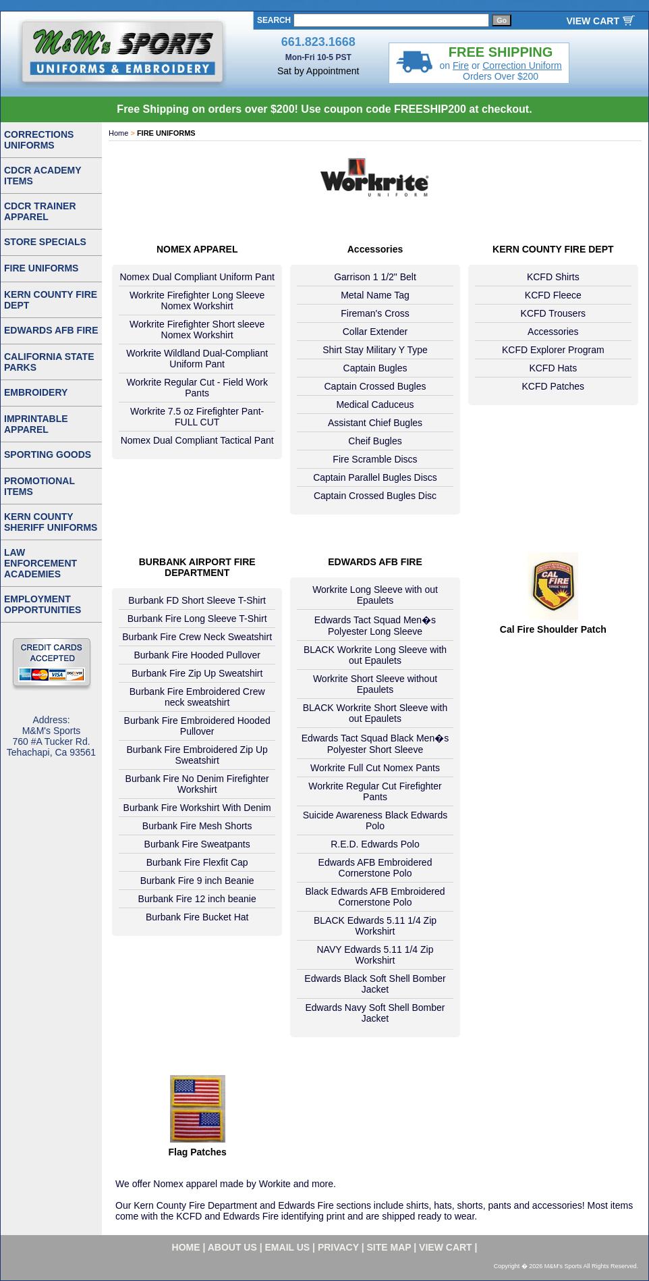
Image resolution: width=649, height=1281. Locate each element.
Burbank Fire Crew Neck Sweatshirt (197, 636)
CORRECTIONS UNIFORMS (39, 140)
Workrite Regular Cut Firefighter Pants (374, 791)
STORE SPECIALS (45, 241)
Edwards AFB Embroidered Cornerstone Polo (375, 868)
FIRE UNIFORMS (41, 268)
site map (389, 1247)
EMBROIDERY (35, 392)
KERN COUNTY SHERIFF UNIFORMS (50, 522)
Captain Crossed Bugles (375, 386)
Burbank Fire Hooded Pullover (197, 655)
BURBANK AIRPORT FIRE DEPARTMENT (197, 567)
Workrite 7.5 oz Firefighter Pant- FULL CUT (197, 416)
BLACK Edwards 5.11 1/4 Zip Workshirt (375, 926)
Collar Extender (375, 331)
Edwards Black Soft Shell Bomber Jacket (374, 984)
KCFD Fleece (553, 295)
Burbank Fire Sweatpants (197, 844)
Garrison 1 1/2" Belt (375, 276)
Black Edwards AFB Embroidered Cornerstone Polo (375, 897)
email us (287, 1247)
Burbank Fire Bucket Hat (197, 917)
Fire (461, 65)
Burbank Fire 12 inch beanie (197, 898)
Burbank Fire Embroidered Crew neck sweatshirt (197, 697)
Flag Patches (197, 1152)
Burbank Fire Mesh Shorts (197, 825)
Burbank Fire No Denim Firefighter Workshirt (197, 784)
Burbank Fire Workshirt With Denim (197, 807)
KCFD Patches (553, 386)
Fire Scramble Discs (375, 459)
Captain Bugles (375, 368)
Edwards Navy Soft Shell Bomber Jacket (375, 1013)
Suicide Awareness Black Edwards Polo (375, 820)
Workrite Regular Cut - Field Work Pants (197, 387)
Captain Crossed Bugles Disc (375, 495)
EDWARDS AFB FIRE (375, 561)
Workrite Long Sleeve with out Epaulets (375, 595)
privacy (338, 1247)
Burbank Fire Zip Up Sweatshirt (197, 673)
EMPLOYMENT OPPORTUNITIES (42, 604)
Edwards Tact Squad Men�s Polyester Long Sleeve (375, 626)
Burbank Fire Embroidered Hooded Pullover (197, 726)
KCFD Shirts (553, 276)
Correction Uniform (521, 65)
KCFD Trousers (553, 313)
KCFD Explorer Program (553, 349)
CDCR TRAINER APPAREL (40, 211)
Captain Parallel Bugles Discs (375, 477)
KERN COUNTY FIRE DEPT (552, 249)
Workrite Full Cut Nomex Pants (375, 767)
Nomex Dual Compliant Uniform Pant (197, 276)
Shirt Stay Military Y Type (375, 349)
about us (232, 1247)
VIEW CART (592, 21)
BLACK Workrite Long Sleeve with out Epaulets (375, 655)
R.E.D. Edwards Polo (375, 844)
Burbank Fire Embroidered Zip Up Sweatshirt (197, 755)
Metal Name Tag (375, 295)
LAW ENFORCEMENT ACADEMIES (40, 563)
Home (118, 133)
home (186, 1247)
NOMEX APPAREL (197, 249)
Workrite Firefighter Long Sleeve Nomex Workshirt (197, 300)
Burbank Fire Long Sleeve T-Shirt (197, 618)
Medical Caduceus (375, 404)
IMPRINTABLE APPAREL (36, 424)
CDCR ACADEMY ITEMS (43, 175)
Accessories (375, 249)
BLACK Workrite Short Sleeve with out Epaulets (375, 713)
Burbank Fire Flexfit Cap (197, 862)
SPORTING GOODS (47, 454)
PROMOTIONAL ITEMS (39, 486)
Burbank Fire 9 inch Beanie (197, 880)
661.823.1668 (318, 42)
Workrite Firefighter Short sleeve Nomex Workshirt (197, 329)
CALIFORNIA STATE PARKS (49, 362)
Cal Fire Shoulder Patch (553, 629)
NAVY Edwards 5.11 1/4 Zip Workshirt (374, 955)
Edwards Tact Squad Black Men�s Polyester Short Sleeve (375, 744)
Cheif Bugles (374, 441)
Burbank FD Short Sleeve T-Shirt (197, 600)
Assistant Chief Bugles (375, 422)
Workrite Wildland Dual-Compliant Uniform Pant (197, 358)
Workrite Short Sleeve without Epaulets (375, 684)
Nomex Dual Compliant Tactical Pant (197, 440)
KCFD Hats (553, 368)
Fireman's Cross (375, 313)
